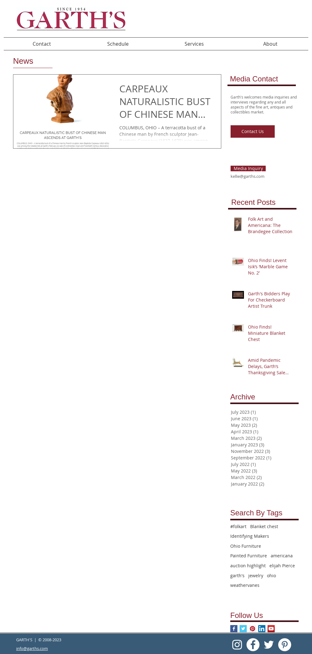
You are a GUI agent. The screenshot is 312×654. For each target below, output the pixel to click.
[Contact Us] (253, 131)
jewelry (255, 575)
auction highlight (248, 566)
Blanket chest (264, 526)
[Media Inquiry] (248, 168)
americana (282, 556)
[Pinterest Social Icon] (252, 628)
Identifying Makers (249, 536)
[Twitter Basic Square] (243, 628)
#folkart (238, 526)
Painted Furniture (248, 556)
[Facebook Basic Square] (233, 628)
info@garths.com (32, 648)
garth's (237, 575)
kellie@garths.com (247, 176)
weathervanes (244, 585)
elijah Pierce (282, 566)
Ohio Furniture (245, 546)
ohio (271, 575)
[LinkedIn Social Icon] (261, 628)
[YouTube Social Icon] (271, 628)
